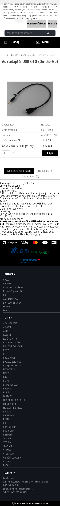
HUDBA (23, 55)
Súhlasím (52, 23)
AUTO (15, 55)
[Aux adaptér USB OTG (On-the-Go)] (30, 76)
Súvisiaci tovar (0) (29, 176)
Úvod (9, 55)
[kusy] (6, 153)
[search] (52, 33)
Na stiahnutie (45, 170)
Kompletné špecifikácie (19, 170)
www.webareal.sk (40, 503)
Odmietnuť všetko (36, 23)
